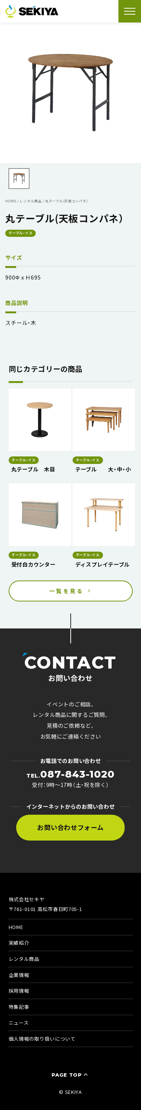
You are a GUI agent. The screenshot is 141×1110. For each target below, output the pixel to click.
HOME (16, 926)
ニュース (19, 1022)
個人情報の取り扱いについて (42, 1038)
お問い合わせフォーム (70, 827)
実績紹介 (19, 942)
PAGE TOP (70, 1075)
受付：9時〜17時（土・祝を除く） (70, 779)
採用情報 (19, 990)
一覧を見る (66, 591)
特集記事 (19, 1006)
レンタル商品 (24, 958)
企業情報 (19, 974)
